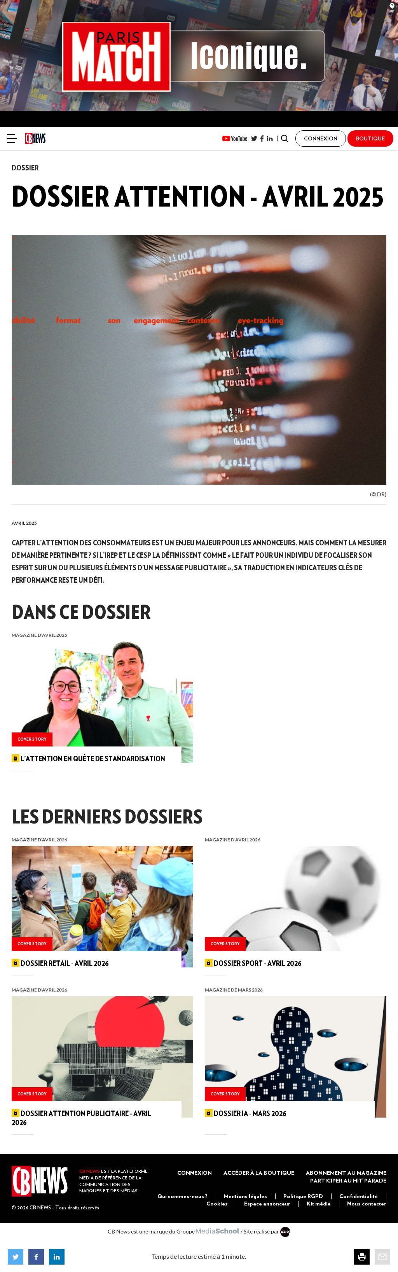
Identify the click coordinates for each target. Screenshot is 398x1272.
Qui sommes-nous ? (182, 1196)
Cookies (217, 1203)
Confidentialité (358, 1196)
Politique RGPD (303, 1196)
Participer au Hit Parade (348, 1180)
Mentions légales (245, 1196)
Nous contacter (366, 1203)
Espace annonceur (267, 1203)
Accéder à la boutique (258, 1172)
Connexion (194, 1172)
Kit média (319, 1203)
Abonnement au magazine (346, 1172)
